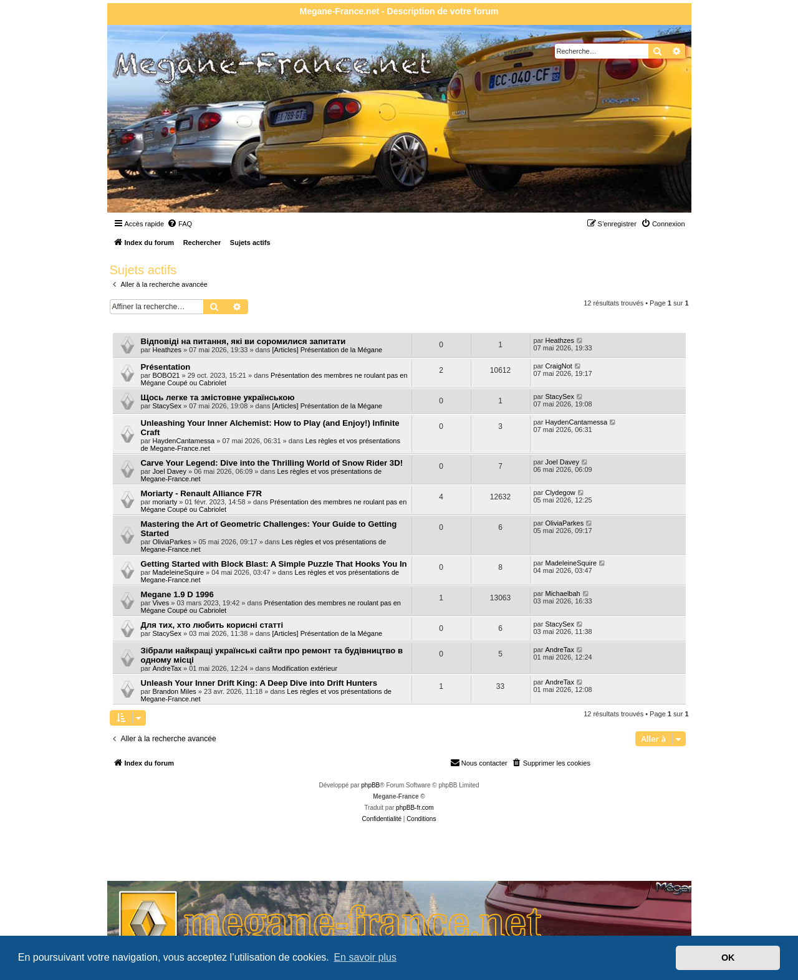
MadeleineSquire (178, 572)
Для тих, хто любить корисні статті (212, 625)
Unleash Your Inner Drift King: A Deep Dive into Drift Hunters (259, 683)
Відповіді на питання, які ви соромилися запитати (243, 341)
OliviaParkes (171, 541)
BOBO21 (166, 375)
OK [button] (728, 958)
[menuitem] (179, 223)
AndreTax (166, 668)
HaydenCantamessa (183, 440)
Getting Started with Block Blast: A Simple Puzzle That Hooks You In (274, 564)
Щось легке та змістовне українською (218, 397)
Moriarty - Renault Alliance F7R (201, 493)
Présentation (166, 367)
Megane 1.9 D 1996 (177, 594)
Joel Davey (169, 471)
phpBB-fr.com (415, 807)
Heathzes (166, 349)
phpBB (370, 785)
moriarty (164, 502)
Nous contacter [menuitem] (478, 762)
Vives (160, 603)
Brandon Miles (174, 691)
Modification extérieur (305, 668)
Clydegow (560, 492)
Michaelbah (562, 593)
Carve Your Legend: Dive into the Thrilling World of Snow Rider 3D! (272, 463)
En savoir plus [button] (365, 957)
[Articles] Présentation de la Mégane (327, 349)
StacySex (166, 406)
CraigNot (558, 366)
